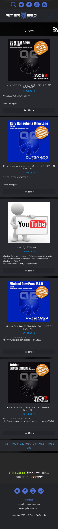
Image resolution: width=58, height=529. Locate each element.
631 (35, 443)
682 (51, 443)
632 (41, 443)
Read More (29, 110)
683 (29, 447)
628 (15, 443)
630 (28, 443)
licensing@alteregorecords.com (30, 508)
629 (22, 443)
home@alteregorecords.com (29, 504)
